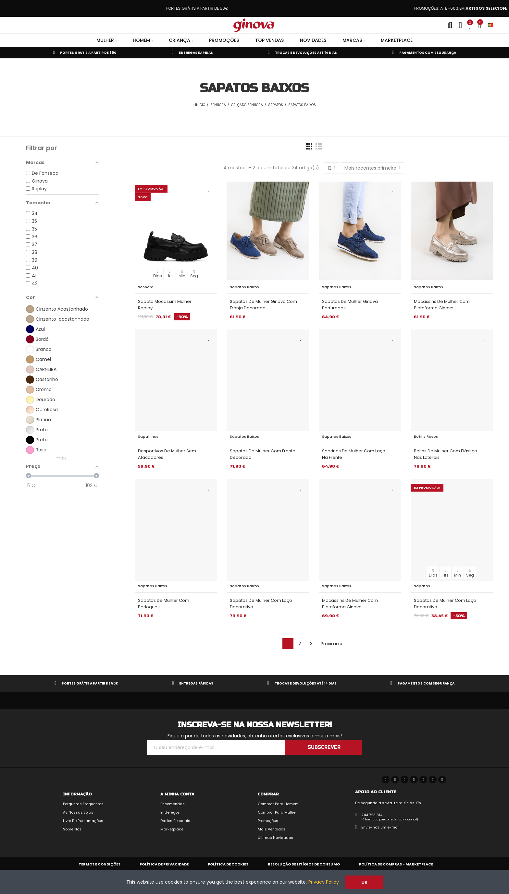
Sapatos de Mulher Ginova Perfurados (350, 304)
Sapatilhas (148, 436)
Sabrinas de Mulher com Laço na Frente (353, 454)
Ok (364, 882)
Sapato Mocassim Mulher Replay (165, 304)
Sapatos (422, 586)
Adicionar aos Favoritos (209, 188)
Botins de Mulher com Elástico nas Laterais (445, 454)
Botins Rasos (426, 436)
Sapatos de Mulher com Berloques (163, 603)
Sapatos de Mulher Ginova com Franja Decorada (263, 304)
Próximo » (331, 643)
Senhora (146, 287)
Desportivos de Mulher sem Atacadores (167, 454)
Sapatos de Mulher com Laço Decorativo (261, 603)
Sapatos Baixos (244, 287)
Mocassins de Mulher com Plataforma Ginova (442, 304)
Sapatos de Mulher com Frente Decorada (262, 454)
